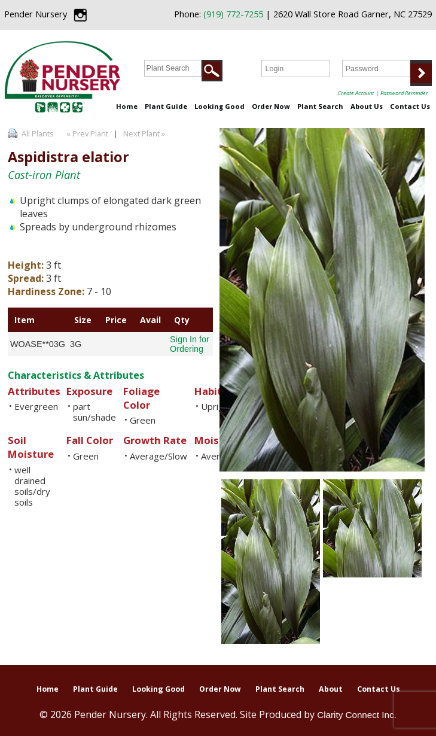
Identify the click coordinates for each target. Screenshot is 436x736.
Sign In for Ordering (189, 344)
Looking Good (219, 106)
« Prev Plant (86, 133)
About (331, 689)
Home (127, 106)
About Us (366, 106)
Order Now (271, 106)
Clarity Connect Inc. (357, 715)
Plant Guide (166, 106)
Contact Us (410, 106)
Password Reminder (404, 93)
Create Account (356, 93)
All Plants (38, 133)
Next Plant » (145, 133)
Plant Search (320, 106)
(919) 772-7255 (233, 14)
